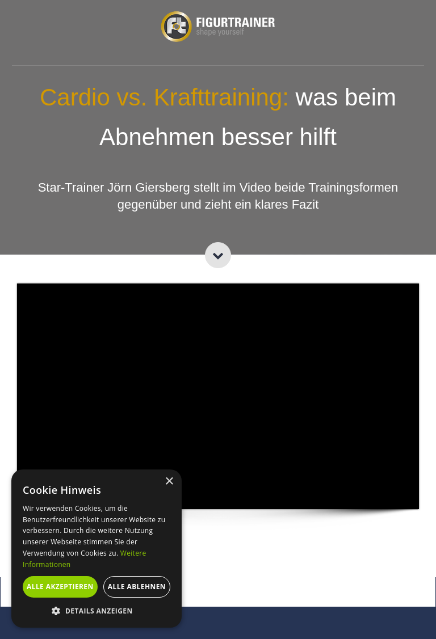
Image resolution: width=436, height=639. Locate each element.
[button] (96, 610)
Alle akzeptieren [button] (60, 586)
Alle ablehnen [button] (137, 586)
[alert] (96, 548)
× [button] (169, 481)
